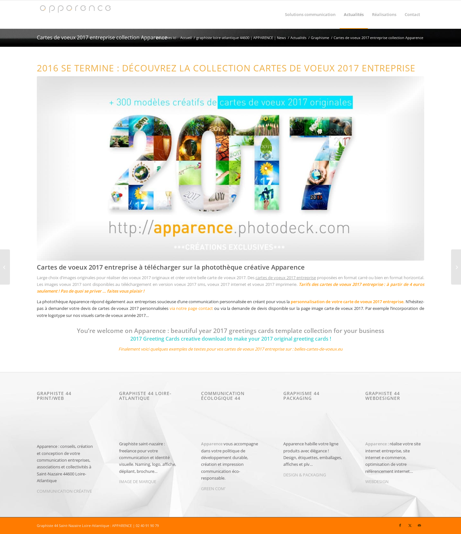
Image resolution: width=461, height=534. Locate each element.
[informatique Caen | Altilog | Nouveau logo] (5, 267)
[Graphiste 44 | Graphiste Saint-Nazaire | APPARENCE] (75, 14)
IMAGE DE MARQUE (137, 481)
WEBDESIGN (377, 481)
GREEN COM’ (213, 488)
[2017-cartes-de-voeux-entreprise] (230, 168)
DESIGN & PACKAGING (304, 475)
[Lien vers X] (410, 525)
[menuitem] (310, 14)
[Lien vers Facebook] (400, 525)
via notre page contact (191, 308)
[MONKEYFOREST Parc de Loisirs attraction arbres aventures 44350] (456, 267)
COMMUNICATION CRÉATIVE (64, 491)
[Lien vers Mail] (419, 525)
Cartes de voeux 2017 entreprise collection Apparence (102, 37)
